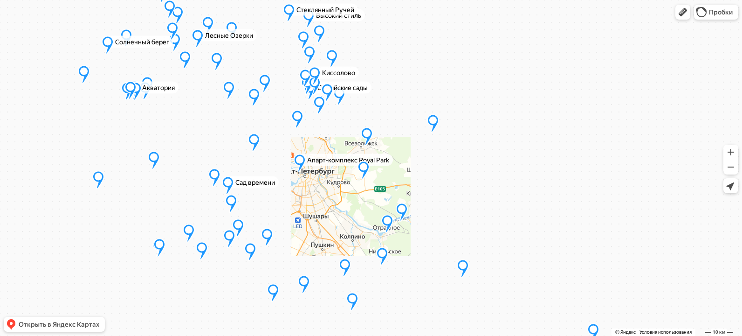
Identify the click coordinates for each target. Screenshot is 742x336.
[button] (682, 12)
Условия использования (665, 332)
